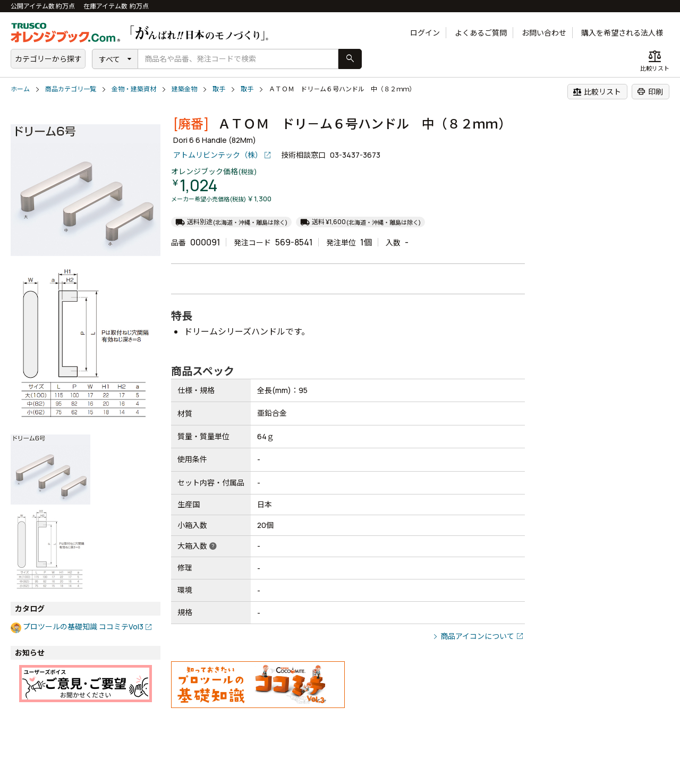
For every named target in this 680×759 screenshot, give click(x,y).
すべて (109, 59)
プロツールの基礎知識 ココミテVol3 (83, 626)
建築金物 (184, 88)
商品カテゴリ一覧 (70, 88)
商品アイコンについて (477, 636)
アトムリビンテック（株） (217, 155)
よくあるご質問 (481, 33)
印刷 (650, 91)
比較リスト (597, 91)
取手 (218, 88)
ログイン (425, 33)
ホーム (20, 88)
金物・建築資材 (134, 88)
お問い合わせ (544, 33)
